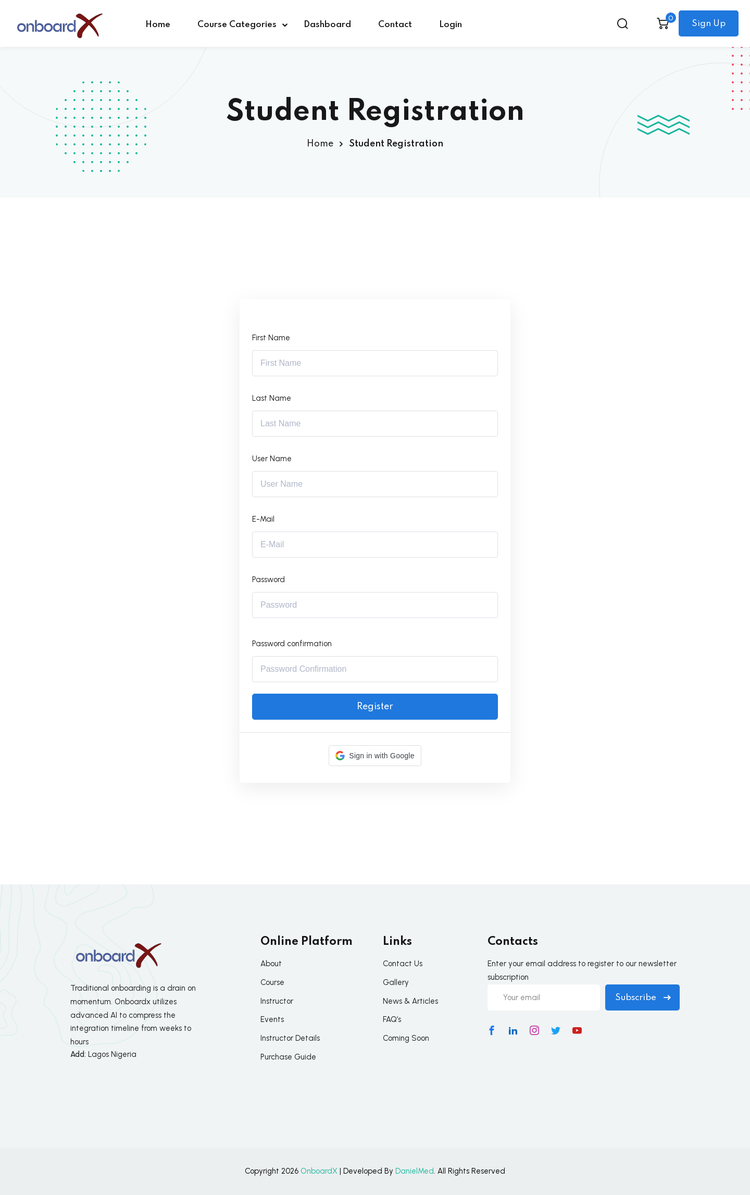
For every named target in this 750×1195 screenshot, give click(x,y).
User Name (272, 458)
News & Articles (410, 1001)
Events (272, 1019)
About (271, 963)
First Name (271, 337)
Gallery (396, 982)
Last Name (271, 398)
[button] (375, 755)
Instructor (276, 1001)
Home (157, 24)
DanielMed (414, 1171)
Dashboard (327, 24)
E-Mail (263, 519)
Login (450, 24)
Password (268, 579)
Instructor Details (290, 1038)
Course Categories (237, 24)
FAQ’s (392, 1019)
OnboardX (319, 1171)
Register (375, 706)
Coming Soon (406, 1038)
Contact (395, 24)
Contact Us (402, 963)
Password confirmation (292, 643)
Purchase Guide (288, 1057)
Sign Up (709, 23)
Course (272, 982)
